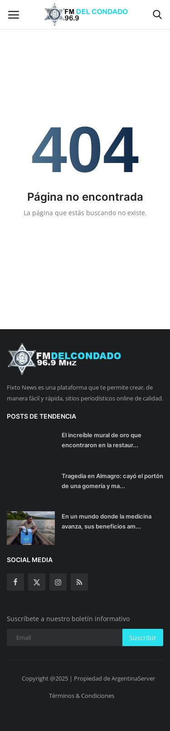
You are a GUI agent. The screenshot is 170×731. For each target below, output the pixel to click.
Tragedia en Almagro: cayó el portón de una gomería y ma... (112, 480)
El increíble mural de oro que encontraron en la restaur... (101, 440)
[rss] (79, 582)
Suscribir (142, 637)
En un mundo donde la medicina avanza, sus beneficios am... (106, 521)
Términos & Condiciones (81, 695)
